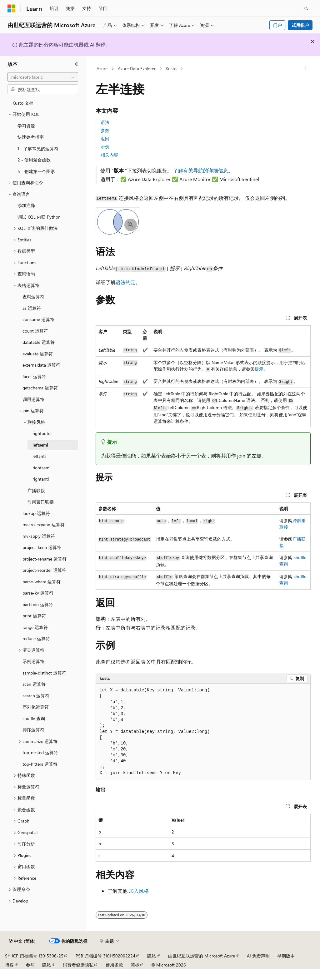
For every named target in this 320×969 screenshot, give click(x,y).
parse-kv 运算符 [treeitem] (37, 593)
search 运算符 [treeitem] (35, 696)
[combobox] (43, 77)
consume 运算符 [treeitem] (38, 319)
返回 (105, 138)
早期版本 (286, 956)
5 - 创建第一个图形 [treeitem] (36, 171)
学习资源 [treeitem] (26, 126)
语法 (105, 122)
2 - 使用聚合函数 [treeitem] (34, 160)
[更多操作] (304, 69)
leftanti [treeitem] (39, 456)
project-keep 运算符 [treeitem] (41, 547)
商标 (135, 965)
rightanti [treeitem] (40, 479)
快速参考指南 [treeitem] (31, 137)
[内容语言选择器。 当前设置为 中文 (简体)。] (22, 941)
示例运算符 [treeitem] (33, 661)
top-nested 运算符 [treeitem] (40, 752)
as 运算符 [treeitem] (31, 308)
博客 (9, 965)
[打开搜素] (306, 8)
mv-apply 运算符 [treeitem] (38, 536)
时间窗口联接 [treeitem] (41, 502)
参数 (105, 130)
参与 (30, 965)
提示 (259, 369)
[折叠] (76, 64)
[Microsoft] (12, 8)
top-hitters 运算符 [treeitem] (40, 764)
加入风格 (139, 890)
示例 (105, 147)
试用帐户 (300, 25)
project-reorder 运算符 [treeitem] (44, 570)
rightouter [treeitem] (42, 433)
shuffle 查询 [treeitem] (33, 718)
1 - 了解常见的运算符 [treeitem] (38, 148)
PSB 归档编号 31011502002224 (105, 956)
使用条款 (114, 965)
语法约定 (126, 282)
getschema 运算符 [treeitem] (40, 388)
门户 (277, 25)
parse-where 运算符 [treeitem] (41, 582)
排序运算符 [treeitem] (33, 730)
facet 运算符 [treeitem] (34, 376)
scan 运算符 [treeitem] (34, 684)
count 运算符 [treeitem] (35, 331)
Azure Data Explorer (137, 69)
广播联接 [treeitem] (36, 490)
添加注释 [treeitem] (26, 205)
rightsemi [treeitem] (41, 468)
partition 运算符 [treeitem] (37, 604)
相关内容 (109, 155)
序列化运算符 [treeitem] (35, 707)
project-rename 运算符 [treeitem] (44, 559)
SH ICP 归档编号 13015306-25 (34, 956)
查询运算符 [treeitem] (33, 296)
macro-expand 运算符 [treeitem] (43, 524)
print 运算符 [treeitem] (34, 616)
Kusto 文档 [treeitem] (22, 103)
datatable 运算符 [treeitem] (38, 342)
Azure (102, 69)
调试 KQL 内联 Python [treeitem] (39, 217)
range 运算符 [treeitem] (35, 627)
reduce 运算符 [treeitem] (36, 638)
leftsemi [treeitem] (40, 445)
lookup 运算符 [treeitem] (36, 513)
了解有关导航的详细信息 (200, 170)
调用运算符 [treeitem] (33, 399)
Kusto (171, 69)
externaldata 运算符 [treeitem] (41, 365)
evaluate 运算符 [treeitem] (37, 354)
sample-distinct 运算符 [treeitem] (44, 673)
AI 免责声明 (258, 956)
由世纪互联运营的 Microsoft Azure (201, 956)
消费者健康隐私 (78, 965)
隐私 (151, 956)
